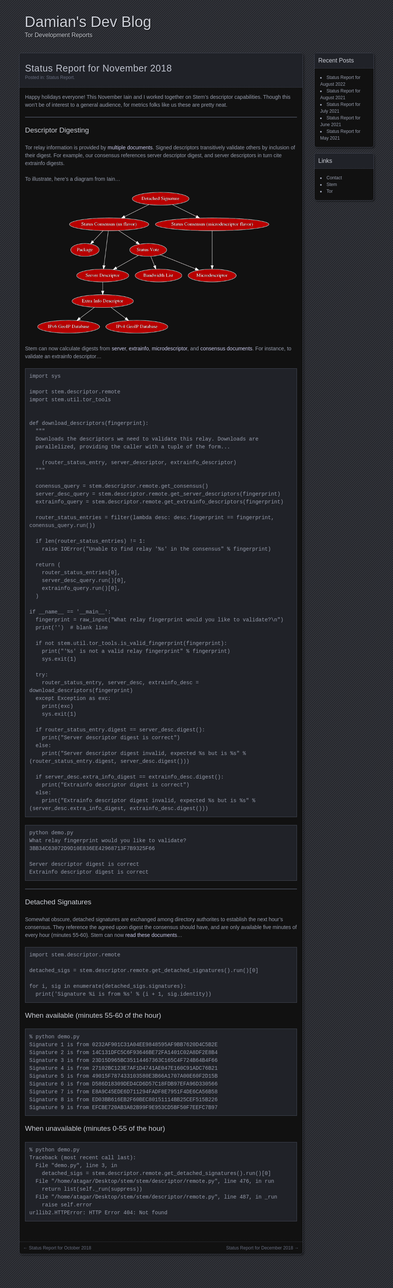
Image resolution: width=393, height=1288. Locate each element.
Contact (334, 177)
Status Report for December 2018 (259, 1248)
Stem (332, 184)
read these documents (151, 935)
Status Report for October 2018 (60, 1248)
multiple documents (130, 147)
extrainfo (139, 348)
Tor (330, 191)
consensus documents (226, 348)
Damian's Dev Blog (88, 21)
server (119, 348)
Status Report (60, 77)
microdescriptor (169, 348)
